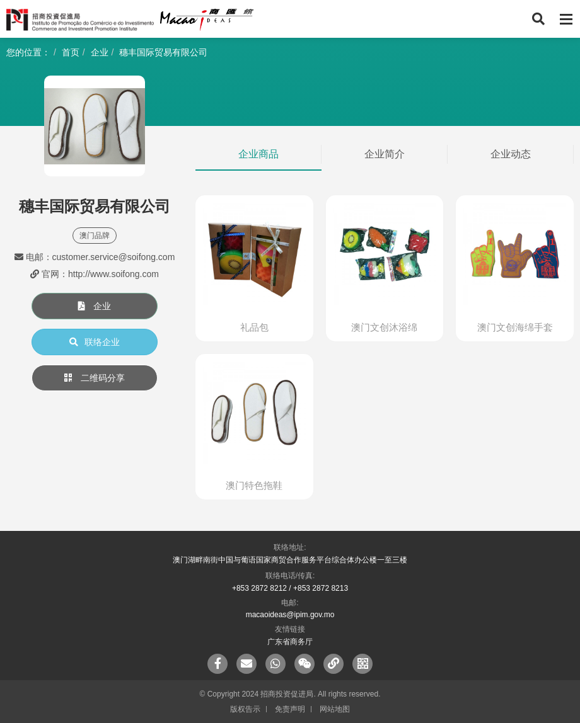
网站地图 (335, 709)
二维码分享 (94, 378)
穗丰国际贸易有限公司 (163, 52)
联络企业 (94, 342)
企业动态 (510, 154)
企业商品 (258, 154)
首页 (70, 52)
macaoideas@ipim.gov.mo (290, 614)
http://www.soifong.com (113, 274)
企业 (99, 52)
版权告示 (245, 709)
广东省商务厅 (290, 641)
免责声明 (290, 709)
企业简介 (384, 154)
